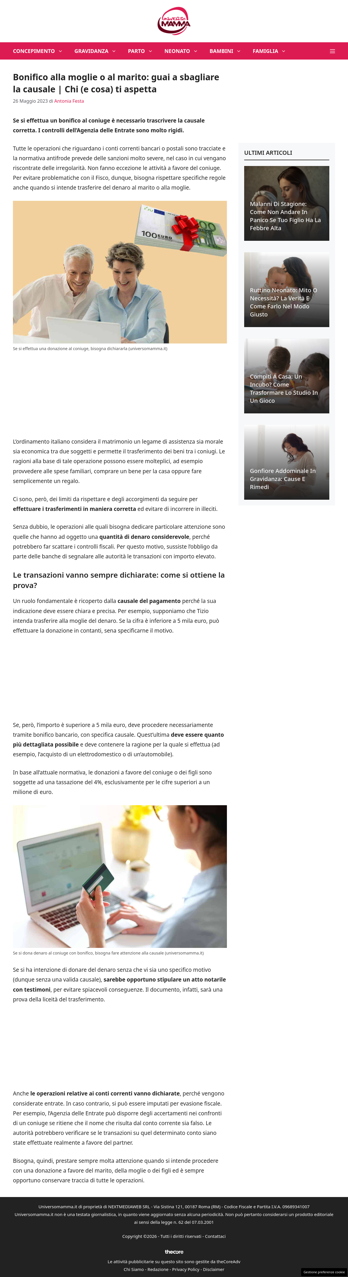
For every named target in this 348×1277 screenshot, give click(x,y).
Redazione (158, 1269)
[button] (332, 51)
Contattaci (215, 1236)
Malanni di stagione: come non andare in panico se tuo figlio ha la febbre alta (285, 216)
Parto (143, 51)
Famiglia (272, 51)
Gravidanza (98, 51)
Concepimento (41, 51)
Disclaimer (213, 1269)
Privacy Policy (186, 1269)
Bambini (228, 51)
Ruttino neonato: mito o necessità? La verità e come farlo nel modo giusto (283, 302)
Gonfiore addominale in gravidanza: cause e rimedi (283, 479)
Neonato (184, 51)
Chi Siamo (134, 1269)
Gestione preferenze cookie (324, 1272)
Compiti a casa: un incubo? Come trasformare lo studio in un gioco (284, 388)
